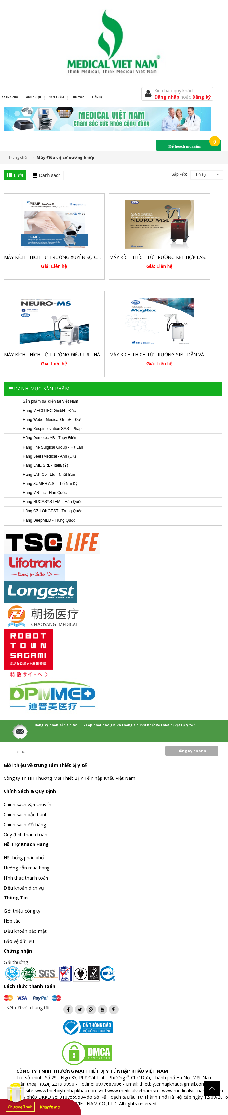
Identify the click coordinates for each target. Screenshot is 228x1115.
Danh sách (50, 175)
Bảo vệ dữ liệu (19, 941)
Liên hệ (97, 97)
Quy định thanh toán (25, 834)
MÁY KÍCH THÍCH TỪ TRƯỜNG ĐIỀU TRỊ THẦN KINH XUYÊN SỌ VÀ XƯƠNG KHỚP (91, 354)
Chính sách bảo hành (25, 814)
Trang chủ (17, 157)
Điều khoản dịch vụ (24, 888)
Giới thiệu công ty (22, 911)
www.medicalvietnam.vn (132, 1090)
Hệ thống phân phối (24, 858)
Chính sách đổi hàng (25, 824)
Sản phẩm (56, 97)
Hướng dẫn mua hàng (26, 868)
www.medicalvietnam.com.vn (192, 1090)
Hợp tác (12, 921)
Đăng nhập (167, 97)
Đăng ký (201, 97)
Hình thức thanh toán (26, 878)
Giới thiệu (33, 97)
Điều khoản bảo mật (25, 931)
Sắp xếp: (179, 174)
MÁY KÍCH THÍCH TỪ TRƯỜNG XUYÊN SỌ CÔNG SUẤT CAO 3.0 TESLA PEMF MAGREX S (97, 257)
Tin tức (78, 97)
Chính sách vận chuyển (27, 804)
